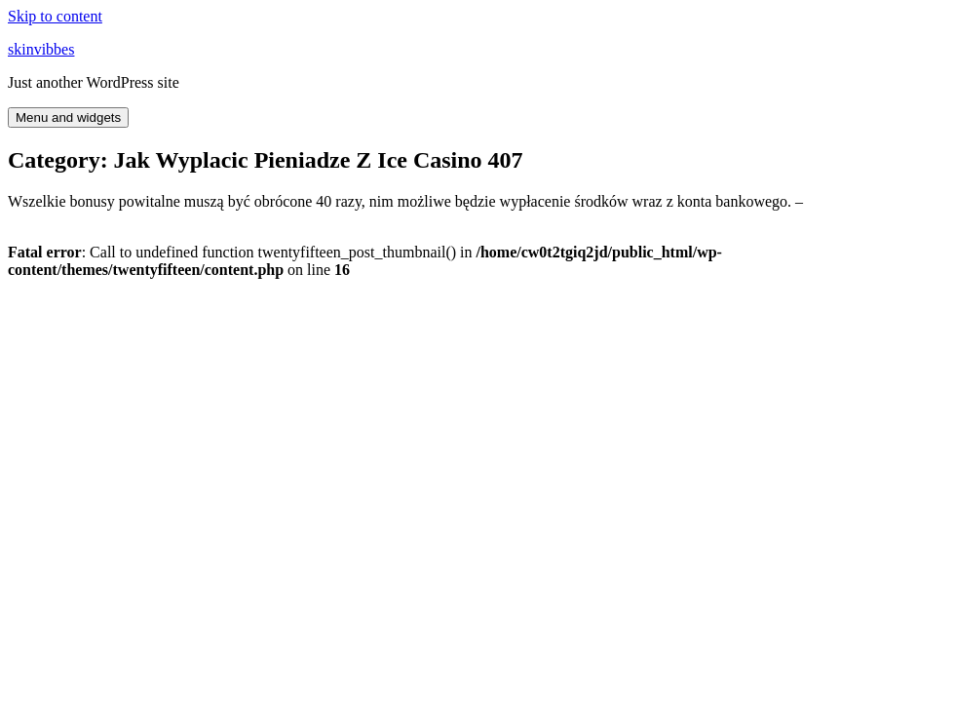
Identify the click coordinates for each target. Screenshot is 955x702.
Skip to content (55, 16)
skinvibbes (41, 49)
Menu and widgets (68, 117)
